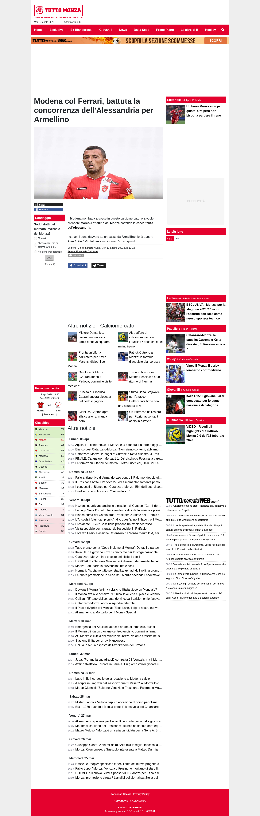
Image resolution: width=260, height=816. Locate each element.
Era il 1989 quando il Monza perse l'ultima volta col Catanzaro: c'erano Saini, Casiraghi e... (136, 706)
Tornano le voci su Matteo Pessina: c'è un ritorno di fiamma (144, 377)
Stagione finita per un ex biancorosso (100, 640)
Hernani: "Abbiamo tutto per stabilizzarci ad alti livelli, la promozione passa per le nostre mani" (138, 570)
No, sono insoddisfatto (50, 251)
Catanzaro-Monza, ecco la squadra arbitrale (104, 603)
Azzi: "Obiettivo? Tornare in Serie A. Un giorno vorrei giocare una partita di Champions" (133, 664)
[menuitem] (223, 29)
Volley (171, 359)
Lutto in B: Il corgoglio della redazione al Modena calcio (112, 678)
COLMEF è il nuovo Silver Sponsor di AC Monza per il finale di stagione (123, 773)
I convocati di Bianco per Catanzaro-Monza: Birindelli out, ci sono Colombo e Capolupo (133, 486)
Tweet (99, 265)
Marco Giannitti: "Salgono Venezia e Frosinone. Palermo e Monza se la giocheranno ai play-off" (139, 687)
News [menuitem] (123, 29)
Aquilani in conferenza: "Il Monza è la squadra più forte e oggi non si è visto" (126, 444)
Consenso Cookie (121, 794)
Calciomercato (85, 247)
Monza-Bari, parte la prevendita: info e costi (104, 566)
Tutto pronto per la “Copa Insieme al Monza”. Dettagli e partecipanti (120, 547)
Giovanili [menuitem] (105, 29)
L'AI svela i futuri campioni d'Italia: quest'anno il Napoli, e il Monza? (120, 519)
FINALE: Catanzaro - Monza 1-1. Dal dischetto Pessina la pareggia (120, 458)
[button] (49, 258)
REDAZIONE (121, 800)
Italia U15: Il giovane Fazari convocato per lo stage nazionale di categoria (124, 552)
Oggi (170, 238)
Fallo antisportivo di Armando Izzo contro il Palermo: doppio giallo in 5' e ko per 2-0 (131, 477)
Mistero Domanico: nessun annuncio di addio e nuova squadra (94, 337)
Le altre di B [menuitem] (189, 29)
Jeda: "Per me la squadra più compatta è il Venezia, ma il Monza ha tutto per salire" (131, 659)
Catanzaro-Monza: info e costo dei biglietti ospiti (107, 556)
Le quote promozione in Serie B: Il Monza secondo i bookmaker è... (120, 575)
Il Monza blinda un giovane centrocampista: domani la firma (115, 631)
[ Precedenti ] (49, 414)
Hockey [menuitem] (210, 29)
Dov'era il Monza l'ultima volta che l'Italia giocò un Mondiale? (116, 589)
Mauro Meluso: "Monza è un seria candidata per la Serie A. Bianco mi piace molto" (130, 730)
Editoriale (174, 99)
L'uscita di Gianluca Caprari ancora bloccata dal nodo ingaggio (95, 396)
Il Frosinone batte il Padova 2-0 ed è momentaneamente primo (117, 482)
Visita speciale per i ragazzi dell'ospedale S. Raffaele (110, 528)
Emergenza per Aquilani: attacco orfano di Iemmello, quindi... (116, 626)
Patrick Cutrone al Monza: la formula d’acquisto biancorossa (144, 357)
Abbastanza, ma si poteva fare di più (48, 245)
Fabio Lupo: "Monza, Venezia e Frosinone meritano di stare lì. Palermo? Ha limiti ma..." (134, 768)
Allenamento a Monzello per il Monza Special (105, 612)
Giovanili (173, 389)
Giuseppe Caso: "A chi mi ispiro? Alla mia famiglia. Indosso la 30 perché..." (125, 745)
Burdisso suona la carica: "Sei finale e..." (102, 491)
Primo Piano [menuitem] (165, 29)
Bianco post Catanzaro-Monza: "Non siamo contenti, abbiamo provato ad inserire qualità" (135, 449)
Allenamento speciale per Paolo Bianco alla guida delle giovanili (118, 721)
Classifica (42, 422)
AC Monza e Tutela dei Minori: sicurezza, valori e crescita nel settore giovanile (127, 636)
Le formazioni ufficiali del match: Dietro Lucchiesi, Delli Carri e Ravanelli (123, 463)
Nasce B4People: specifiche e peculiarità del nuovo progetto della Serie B (125, 764)
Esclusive (174, 298)
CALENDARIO (138, 800)
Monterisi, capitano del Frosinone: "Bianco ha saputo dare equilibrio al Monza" (128, 725)
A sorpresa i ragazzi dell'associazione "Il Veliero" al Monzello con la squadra (126, 683)
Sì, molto (42, 238)
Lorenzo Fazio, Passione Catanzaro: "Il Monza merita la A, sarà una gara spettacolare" (133, 533)
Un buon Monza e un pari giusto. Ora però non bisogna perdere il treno (204, 111)
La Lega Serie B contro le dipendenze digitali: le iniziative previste (119, 510)
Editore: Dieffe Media (130, 807)
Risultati (49, 264)
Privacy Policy (141, 794)
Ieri (177, 238)
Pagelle (172, 328)
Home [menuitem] (38, 29)
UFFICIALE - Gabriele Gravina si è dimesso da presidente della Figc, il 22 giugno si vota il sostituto (142, 561)
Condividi (78, 265)
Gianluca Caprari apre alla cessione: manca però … (94, 416)
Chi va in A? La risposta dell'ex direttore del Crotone (110, 645)
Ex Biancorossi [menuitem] (81, 29)
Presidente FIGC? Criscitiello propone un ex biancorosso (113, 524)
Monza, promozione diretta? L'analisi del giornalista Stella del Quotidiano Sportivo (130, 777)
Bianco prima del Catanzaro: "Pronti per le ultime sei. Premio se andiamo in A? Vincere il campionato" (143, 515)
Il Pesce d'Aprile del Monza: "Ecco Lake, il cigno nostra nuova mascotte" (124, 607)
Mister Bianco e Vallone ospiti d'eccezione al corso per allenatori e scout (124, 702)
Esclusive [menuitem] (56, 29)
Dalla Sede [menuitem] (141, 29)
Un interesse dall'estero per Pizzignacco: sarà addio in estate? (145, 416)
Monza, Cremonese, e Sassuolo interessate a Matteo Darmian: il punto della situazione (134, 749)
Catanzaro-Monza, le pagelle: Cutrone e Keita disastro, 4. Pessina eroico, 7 (126, 454)
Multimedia (175, 420)
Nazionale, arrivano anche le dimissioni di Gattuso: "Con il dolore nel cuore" (126, 505)
